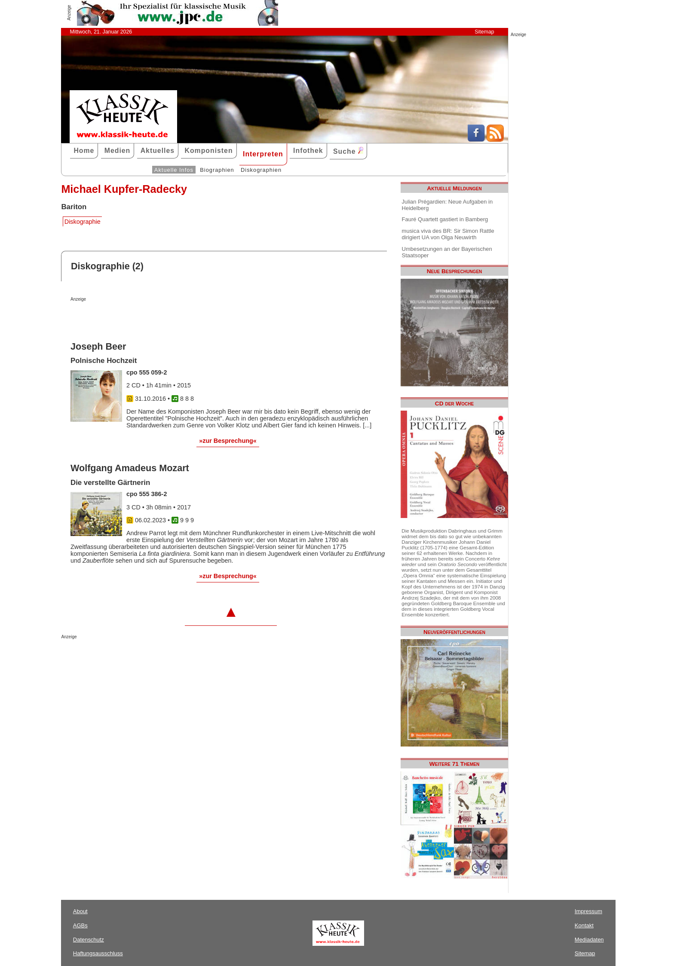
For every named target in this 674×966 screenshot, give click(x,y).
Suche (348, 151)
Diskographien (261, 170)
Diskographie (82, 221)
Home (84, 150)
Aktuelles (158, 150)
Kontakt (584, 925)
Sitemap (484, 32)
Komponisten (208, 150)
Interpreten (263, 154)
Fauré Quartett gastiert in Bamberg (445, 219)
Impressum (588, 911)
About (80, 911)
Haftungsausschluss (98, 953)
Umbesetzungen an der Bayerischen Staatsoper (447, 252)
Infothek (308, 150)
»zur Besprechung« (228, 440)
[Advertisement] (171, 319)
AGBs (80, 925)
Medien (117, 150)
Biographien (217, 170)
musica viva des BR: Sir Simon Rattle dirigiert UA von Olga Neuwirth (448, 234)
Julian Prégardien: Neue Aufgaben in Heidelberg (447, 204)
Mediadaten (589, 939)
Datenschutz (88, 939)
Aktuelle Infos (173, 170)
